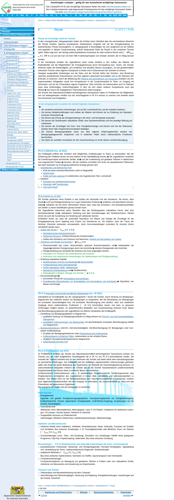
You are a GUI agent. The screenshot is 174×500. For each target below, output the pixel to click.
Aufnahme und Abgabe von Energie (56, 242)
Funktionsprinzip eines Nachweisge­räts (60, 265)
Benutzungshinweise (103, 492)
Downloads (126, 492)
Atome (47, 196)
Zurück (42, 495)
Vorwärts (128, 495)
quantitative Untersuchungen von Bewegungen (63, 322)
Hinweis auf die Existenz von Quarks (105, 239)
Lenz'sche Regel (50, 187)
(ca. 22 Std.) (55, 196)
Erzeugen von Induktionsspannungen (59, 181)
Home (40, 20)
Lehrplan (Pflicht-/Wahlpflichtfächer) (57, 20)
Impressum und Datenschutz (58, 492)
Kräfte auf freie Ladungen (54, 176)
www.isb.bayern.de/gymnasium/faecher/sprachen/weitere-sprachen (93, 12)
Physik (112, 20)
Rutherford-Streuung (52, 236)
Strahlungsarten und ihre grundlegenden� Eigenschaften (68, 262)
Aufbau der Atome (48, 230)
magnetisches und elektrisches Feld (56, 168)
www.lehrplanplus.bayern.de (118, 7)
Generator (47, 184)
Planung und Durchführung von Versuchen (99, 79)
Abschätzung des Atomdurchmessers (59, 233)
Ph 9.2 (41, 196)
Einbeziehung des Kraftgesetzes (94, 333)
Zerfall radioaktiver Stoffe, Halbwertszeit (60, 267)
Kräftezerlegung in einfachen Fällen (58, 336)
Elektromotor (48, 173)
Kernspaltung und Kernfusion (76, 279)
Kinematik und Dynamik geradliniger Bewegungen (67, 293)
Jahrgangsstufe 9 (101, 20)
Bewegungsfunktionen (50, 328)
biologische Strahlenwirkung (55, 270)
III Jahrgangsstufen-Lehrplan (83, 20)
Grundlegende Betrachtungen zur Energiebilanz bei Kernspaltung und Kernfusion (79, 281)
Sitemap (84, 492)
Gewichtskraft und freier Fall (55, 342)
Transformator (62, 184)
